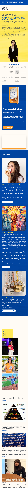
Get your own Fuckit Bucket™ (8, 306)
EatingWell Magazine (6, 191)
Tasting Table (18, 191)
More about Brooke (6, 152)
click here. (12, 195)
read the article (5, 389)
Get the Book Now (8, 123)
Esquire (12, 191)
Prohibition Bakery (11, 188)
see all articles (5, 359)
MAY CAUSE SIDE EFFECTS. (19, 233)
